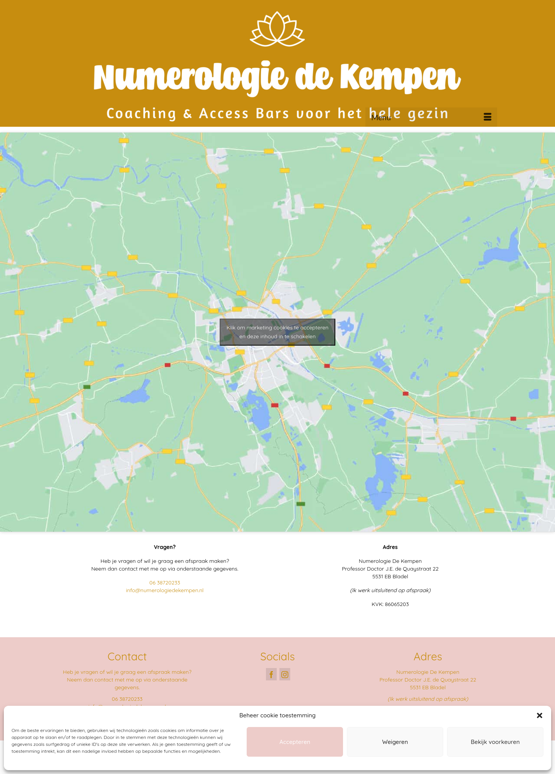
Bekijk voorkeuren (495, 741)
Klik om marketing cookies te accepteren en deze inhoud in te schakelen (278, 332)
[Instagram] (284, 674)
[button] (539, 715)
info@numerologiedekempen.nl (165, 590)
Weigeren (395, 741)
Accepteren (294, 741)
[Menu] (431, 117)
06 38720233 (165, 582)
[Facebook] (271, 674)
